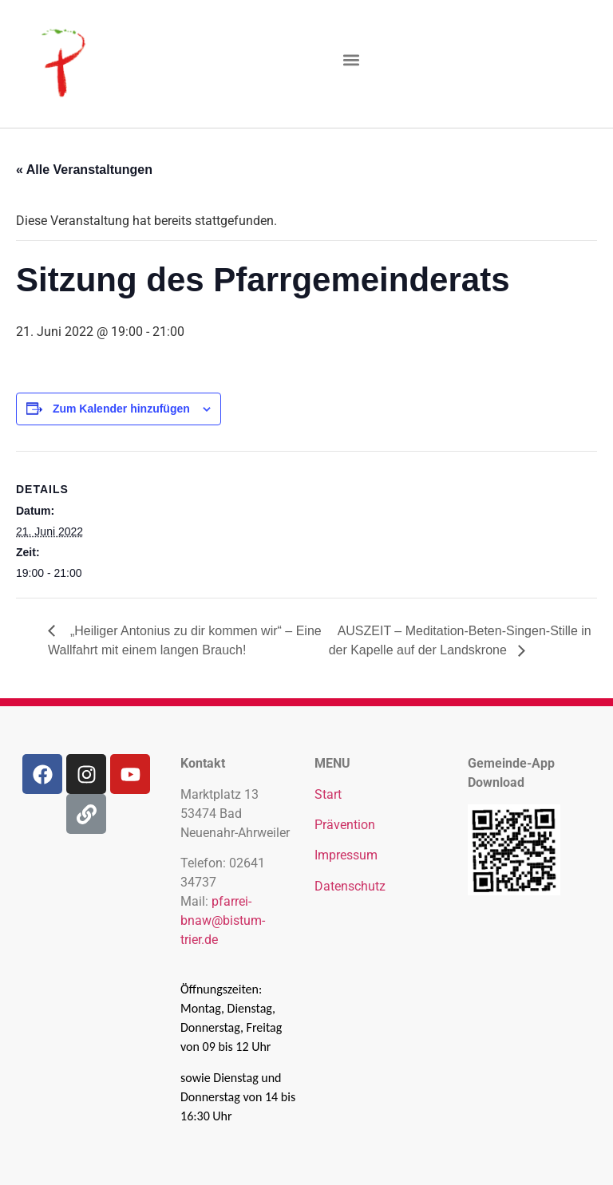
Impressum (346, 855)
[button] (351, 60)
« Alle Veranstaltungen (84, 169)
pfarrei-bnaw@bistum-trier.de (222, 920)
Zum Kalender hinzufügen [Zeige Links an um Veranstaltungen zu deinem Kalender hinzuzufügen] (121, 408)
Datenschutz (350, 886)
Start (328, 794)
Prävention (344, 824)
